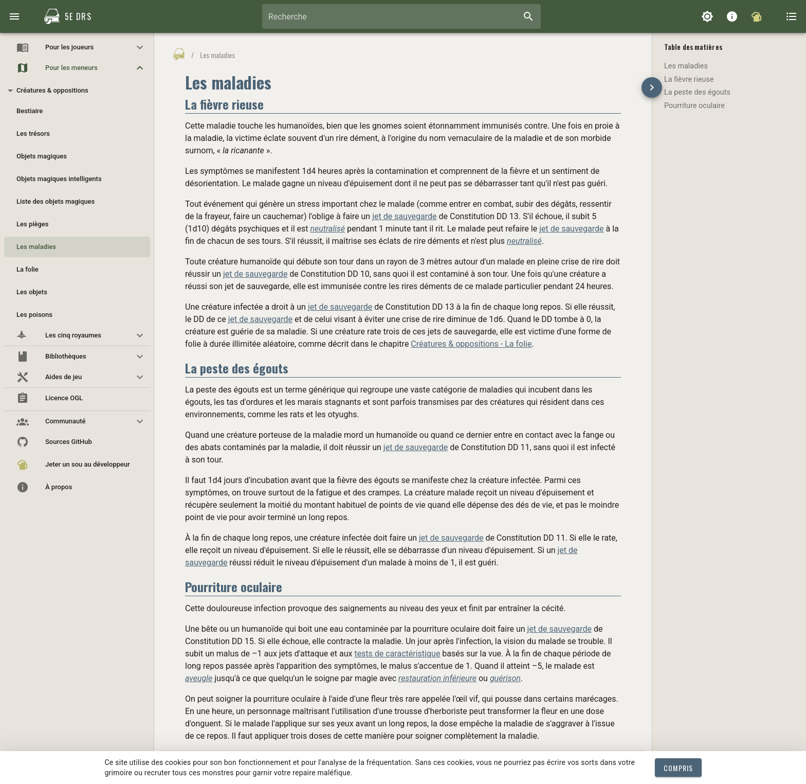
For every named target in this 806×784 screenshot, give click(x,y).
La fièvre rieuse (689, 79)
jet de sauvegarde (404, 216)
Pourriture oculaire (694, 105)
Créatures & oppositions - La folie (471, 344)
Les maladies (686, 66)
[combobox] (401, 16)
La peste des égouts (697, 92)
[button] (77, 47)
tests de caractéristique (397, 653)
